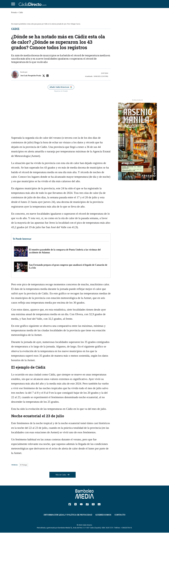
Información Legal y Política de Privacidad (68, 569)
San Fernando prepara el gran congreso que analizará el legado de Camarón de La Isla (68, 321)
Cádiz (21, 12)
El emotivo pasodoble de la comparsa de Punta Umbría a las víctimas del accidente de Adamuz (65, 305)
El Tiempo (23, 519)
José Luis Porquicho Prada (30, 130)
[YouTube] (81, 558)
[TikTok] (87, 558)
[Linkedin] (99, 558)
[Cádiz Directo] (33, 4)
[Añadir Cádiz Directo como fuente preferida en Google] (61, 141)
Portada (14, 12)
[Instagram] (93, 558)
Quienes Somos (103, 569)
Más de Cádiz (62, 529)
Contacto (119, 569)
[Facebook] (70, 558)
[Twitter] (75, 558)
